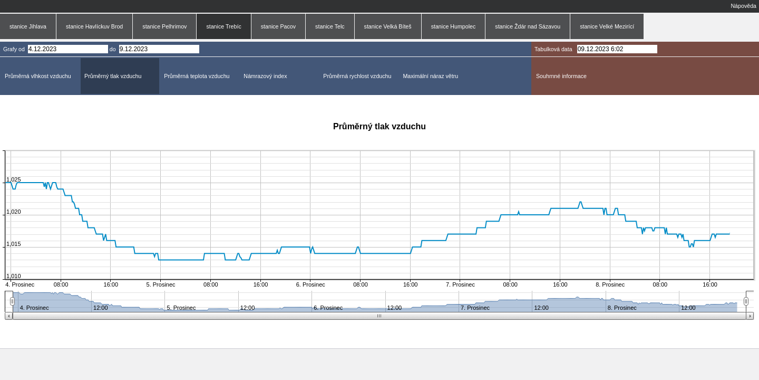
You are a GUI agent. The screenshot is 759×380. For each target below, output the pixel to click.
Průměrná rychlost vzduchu (357, 76)
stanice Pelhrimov (164, 26)
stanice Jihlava (27, 26)
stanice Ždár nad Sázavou (527, 26)
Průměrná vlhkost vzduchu (38, 76)
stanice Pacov (278, 26)
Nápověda (743, 6)
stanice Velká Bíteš (388, 26)
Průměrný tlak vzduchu (112, 76)
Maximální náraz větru (430, 76)
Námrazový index (265, 76)
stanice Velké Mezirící (607, 26)
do (113, 49)
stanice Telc (329, 26)
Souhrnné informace (561, 76)
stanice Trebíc (223, 26)
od (21, 49)
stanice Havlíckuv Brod (94, 26)
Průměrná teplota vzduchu (196, 76)
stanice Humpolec (453, 26)
